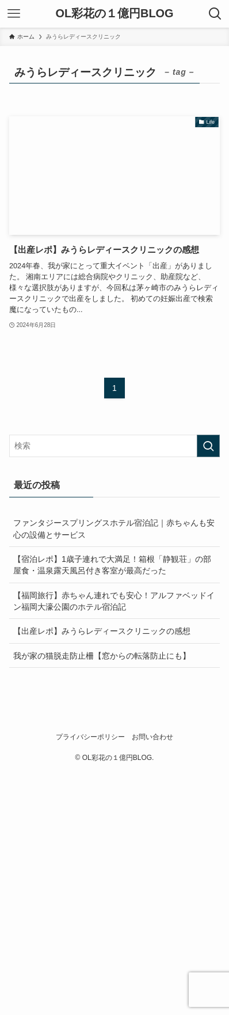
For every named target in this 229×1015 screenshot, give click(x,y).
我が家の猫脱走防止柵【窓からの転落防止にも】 (101, 655)
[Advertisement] (114, 891)
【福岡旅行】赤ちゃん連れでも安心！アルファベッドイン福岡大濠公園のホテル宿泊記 (114, 601)
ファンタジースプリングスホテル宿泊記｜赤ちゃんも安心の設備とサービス (114, 528)
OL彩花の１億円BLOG (114, 14)
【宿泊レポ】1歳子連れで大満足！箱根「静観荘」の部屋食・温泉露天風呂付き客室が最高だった (112, 564)
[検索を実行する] (208, 446)
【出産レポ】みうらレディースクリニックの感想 (101, 631)
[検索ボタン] (215, 14)
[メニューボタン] (14, 14)
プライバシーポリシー (90, 737)
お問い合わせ (152, 737)
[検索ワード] (114, 446)
